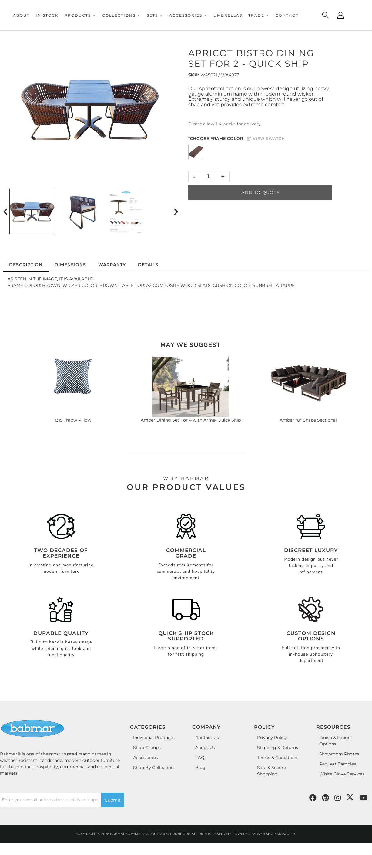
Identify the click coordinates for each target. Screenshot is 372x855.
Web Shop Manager (276, 834)
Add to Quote (260, 192)
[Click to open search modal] (325, 15)
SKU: (193, 75)
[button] (80, 15)
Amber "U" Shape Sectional (308, 420)
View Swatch (266, 138)
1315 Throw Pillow (73, 420)
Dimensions (70, 264)
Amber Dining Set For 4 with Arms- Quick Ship (191, 420)
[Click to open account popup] (340, 15)
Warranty (112, 264)
